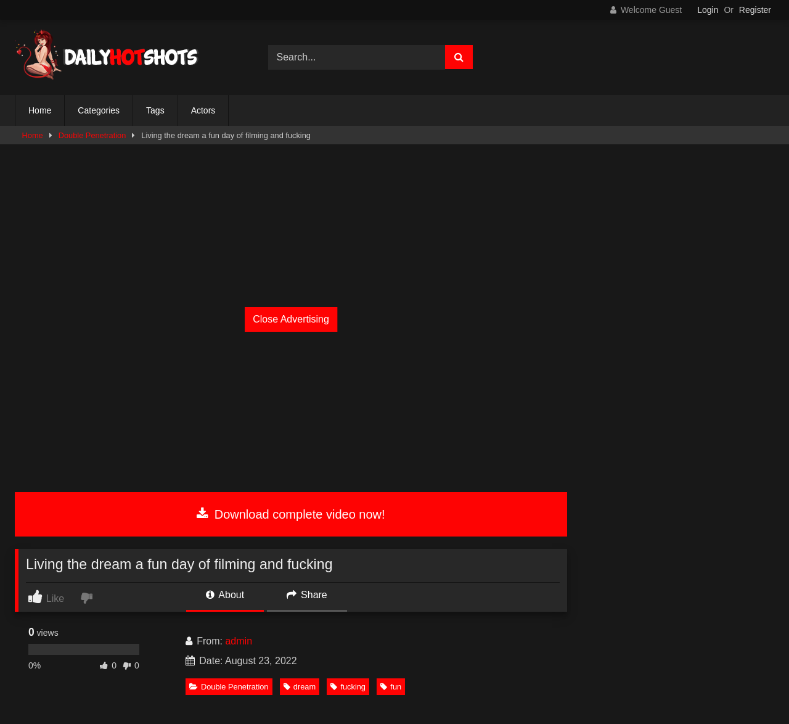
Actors (203, 110)
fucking (348, 686)
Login (707, 10)
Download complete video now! (291, 514)
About (225, 595)
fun (390, 686)
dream (300, 686)
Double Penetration (92, 135)
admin (238, 641)
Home (39, 110)
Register (755, 10)
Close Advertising (291, 319)
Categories (99, 110)
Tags (155, 110)
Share (307, 595)
